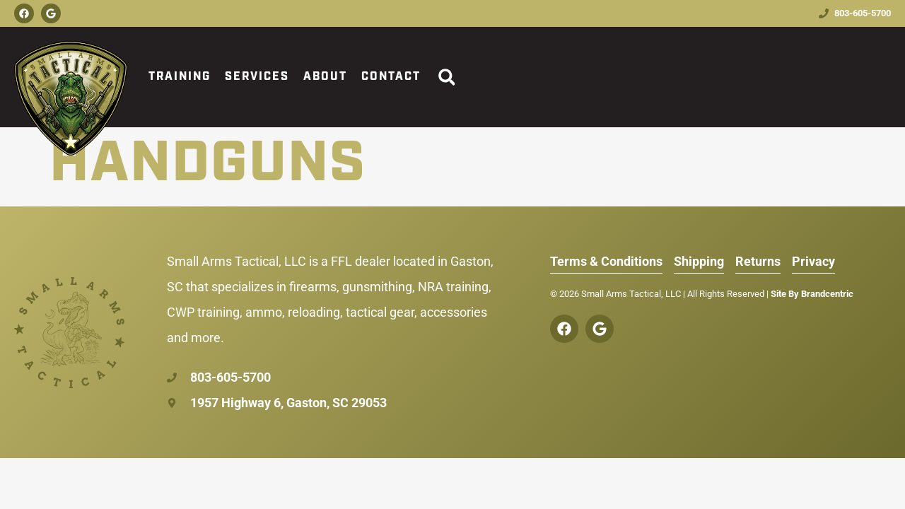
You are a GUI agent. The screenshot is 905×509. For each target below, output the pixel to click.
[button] (446, 77)
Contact (391, 76)
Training (179, 76)
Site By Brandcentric (812, 293)
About (325, 76)
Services (257, 76)
